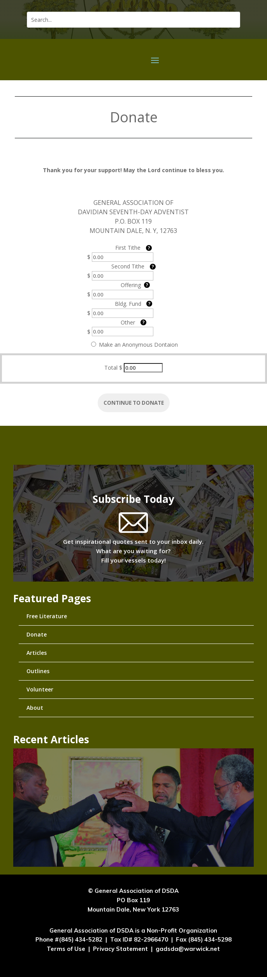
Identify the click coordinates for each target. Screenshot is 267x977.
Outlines (37, 671)
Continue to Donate (134, 402)
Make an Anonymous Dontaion (134, 344)
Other (128, 322)
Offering (131, 285)
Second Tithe (127, 266)
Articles (36, 652)
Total (111, 367)
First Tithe (128, 247)
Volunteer (39, 689)
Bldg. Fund (128, 303)
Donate (36, 634)
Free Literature (46, 616)
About (34, 707)
